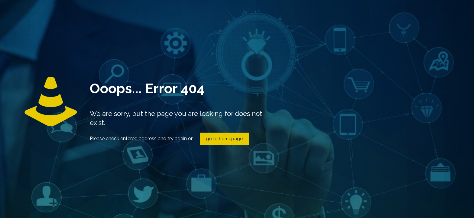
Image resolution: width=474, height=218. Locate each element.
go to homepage (224, 138)
